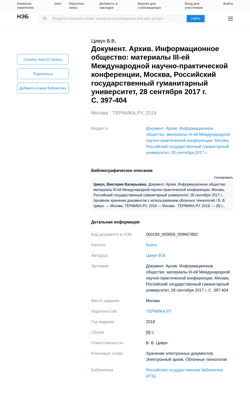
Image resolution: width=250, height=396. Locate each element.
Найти (195, 18)
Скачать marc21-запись (42, 59)
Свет (58, 3)
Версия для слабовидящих (149, 5)
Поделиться (43, 74)
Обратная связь (76, 5)
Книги (151, 245)
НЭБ (23, 17)
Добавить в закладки (108, 5)
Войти (228, 3)
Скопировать (223, 177)
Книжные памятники (25, 5)
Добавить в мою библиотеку (42, 88)
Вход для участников (194, 5)
